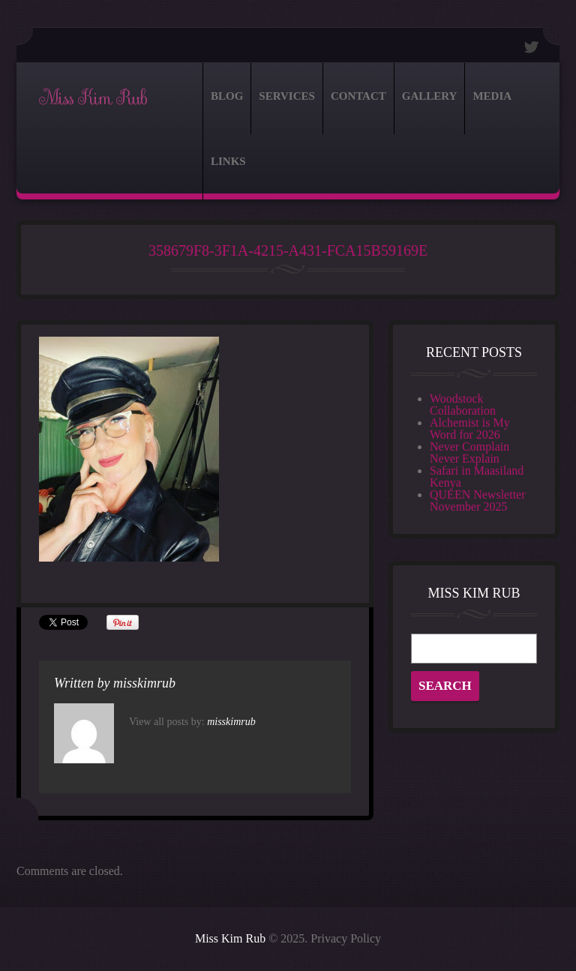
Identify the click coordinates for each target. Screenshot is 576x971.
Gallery (430, 96)
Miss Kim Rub (92, 98)
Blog (227, 96)
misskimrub (144, 683)
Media (492, 96)
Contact (358, 96)
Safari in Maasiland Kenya (477, 476)
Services (287, 96)
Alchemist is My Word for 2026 (470, 428)
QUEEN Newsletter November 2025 (478, 500)
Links (228, 161)
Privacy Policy (345, 938)
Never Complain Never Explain (469, 452)
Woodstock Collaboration (463, 404)
